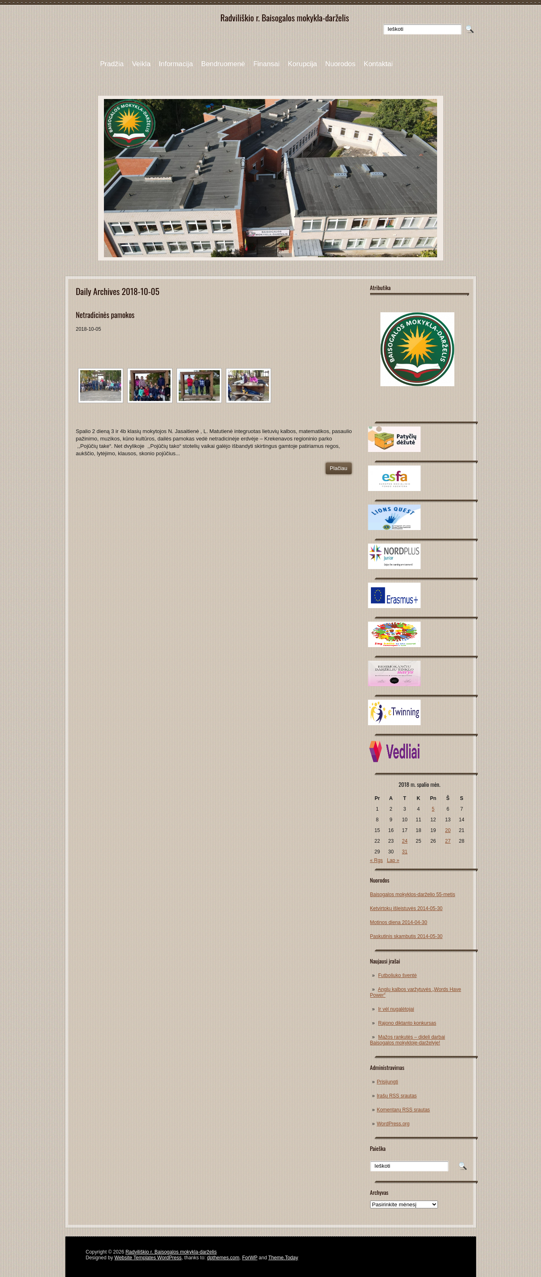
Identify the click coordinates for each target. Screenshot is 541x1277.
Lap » (393, 860)
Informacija (176, 64)
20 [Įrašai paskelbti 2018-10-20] (448, 830)
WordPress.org (393, 1124)
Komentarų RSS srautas (403, 1110)
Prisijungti (387, 1082)
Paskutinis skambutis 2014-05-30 (406, 936)
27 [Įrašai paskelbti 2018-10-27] (448, 841)
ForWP (249, 1258)
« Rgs (376, 860)
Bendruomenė (223, 64)
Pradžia (112, 64)
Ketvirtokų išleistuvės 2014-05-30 (406, 908)
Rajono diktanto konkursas (407, 1023)
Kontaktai (378, 64)
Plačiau (339, 468)
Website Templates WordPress (148, 1258)
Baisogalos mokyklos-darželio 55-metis (412, 894)
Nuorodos (340, 64)
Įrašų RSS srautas (397, 1096)
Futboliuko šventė (397, 975)
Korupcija (302, 64)
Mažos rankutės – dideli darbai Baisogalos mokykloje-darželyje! (407, 1040)
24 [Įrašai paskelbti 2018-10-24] (404, 841)
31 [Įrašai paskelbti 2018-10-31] (404, 852)
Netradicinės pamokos (105, 314)
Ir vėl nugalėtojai (396, 1009)
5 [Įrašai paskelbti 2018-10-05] (433, 809)
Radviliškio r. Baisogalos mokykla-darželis (170, 1252)
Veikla (141, 64)
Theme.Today (283, 1258)
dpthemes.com (223, 1258)
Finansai (266, 64)
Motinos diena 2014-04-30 (398, 922)
